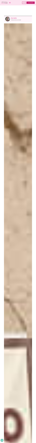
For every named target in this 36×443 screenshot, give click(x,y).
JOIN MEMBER (30, 2)
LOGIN (24, 2)
